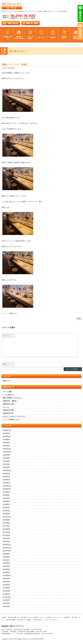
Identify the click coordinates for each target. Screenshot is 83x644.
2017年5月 (6, 532)
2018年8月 (6, 495)
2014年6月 (6, 600)
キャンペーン (57, 617)
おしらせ (6, 407)
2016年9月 (6, 554)
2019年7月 (6, 473)
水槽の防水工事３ (9, 404)
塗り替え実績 (11, 620)
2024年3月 (6, 439)
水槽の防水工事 (8, 413)
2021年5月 (6, 461)
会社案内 (67, 617)
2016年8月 (6, 557)
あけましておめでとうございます (14, 416)
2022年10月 (7, 449)
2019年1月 (6, 483)
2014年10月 (7, 597)
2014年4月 (6, 606)
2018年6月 (6, 501)
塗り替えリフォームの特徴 (29, 617)
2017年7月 (6, 526)
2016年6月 (6, 563)
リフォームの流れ (45, 617)
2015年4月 (6, 591)
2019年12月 (7, 470)
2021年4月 (6, 464)
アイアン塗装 (7, 392)
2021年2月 (6, 467)
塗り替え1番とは (13, 617)
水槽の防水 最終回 (9, 401)
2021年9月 (6, 455)
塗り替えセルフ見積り (24, 620)
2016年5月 (6, 566)
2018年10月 (7, 489)
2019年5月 (6, 476)
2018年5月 (6, 504)
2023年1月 (6, 446)
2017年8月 (6, 523)
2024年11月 (7, 436)
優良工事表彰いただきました (12, 398)
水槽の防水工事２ (9, 410)
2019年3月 (6, 480)
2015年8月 (6, 578)
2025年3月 (6, 433)
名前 (4, 364)
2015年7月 (6, 582)
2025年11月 (7, 430)
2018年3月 (6, 510)
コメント (6, 335)
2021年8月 (6, 458)
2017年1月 (6, 541)
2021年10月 (7, 452)
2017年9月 (6, 520)
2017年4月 (6, 535)
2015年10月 (7, 575)
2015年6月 (6, 585)
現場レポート (14, 313)
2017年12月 (7, 517)
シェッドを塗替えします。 (12, 419)
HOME (4, 617)
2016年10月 (7, 551)
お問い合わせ (38, 620)
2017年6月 (6, 529)
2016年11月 (7, 548)
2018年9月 (6, 492)
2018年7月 (6, 498)
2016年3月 (6, 572)
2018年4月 (6, 507)
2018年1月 (6, 513)
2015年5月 (6, 588)
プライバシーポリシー (51, 620)
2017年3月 (6, 538)
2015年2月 (6, 594)
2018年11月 (7, 486)
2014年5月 (6, 603)
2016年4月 (6, 569)
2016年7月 (6, 560)
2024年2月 (6, 442)
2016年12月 (7, 544)
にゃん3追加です (8, 395)
